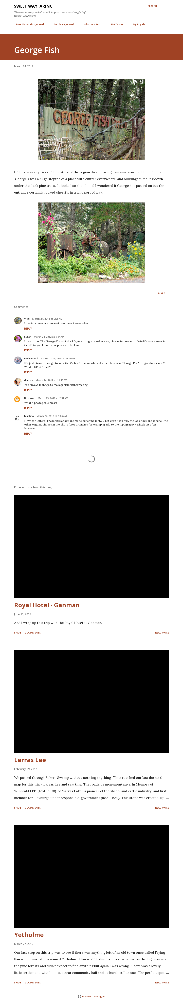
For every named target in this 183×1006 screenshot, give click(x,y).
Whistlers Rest (90, 24)
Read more (162, 632)
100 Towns (115, 24)
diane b (28, 380)
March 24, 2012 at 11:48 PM (51, 380)
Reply (28, 328)
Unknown (29, 398)
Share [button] (161, 293)
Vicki (27, 318)
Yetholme (29, 935)
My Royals (137, 24)
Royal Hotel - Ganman (47, 605)
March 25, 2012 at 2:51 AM (53, 398)
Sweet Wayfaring (33, 6)
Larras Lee (30, 760)
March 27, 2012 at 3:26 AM (51, 416)
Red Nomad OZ (33, 358)
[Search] (152, 6)
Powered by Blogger (91, 996)
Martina (29, 416)
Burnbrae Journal (62, 24)
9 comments (33, 807)
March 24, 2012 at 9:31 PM (60, 358)
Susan (27, 336)
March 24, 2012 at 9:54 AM (49, 336)
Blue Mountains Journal (28, 24)
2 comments (33, 632)
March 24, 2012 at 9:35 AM (47, 318)
